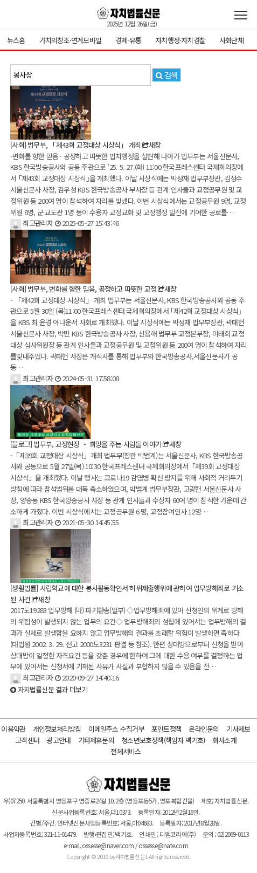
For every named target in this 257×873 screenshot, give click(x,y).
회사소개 (224, 740)
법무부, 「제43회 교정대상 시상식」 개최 (84, 145)
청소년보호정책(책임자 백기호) (163, 740)
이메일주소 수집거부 (116, 729)
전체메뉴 (241, 15)
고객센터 (27, 740)
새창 (151, 145)
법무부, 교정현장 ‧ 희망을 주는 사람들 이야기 (97, 444)
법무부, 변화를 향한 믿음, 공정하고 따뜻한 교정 (91, 289)
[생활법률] (25, 588)
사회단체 (231, 40)
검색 (166, 75)
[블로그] (21, 444)
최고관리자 (31, 223)
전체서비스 (125, 751)
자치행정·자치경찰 (180, 40)
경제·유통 (128, 40)
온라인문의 (204, 729)
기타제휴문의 (96, 740)
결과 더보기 (48, 689)
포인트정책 (166, 729)
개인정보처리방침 (57, 729)
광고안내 (58, 740)
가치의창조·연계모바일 (70, 40)
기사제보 (238, 729)
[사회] (18, 145)
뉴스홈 (16, 40)
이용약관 (13, 729)
